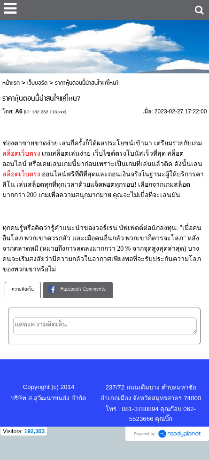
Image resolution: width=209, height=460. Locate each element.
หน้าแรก (11, 83)
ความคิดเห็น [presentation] (23, 289)
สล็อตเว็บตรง (22, 153)
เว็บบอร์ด (37, 83)
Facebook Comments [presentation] (77, 289)
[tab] (23, 290)
